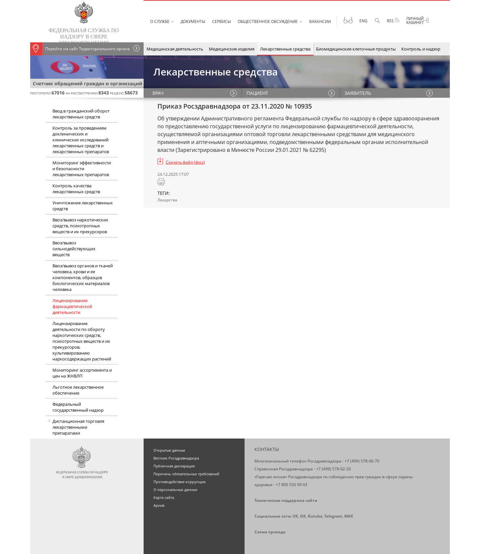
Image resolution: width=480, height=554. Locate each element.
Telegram (333, 516)
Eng (363, 21)
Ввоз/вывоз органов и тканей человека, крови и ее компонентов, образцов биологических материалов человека (82, 277)
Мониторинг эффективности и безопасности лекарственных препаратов (81, 168)
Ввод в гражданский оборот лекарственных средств (81, 114)
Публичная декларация (174, 465)
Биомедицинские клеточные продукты (356, 49)
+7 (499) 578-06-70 (362, 461)
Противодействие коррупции (179, 481)
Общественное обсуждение (268, 21)
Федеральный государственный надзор (78, 407)
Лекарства (167, 200)
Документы (193, 21)
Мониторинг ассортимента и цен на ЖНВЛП (82, 373)
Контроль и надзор (420, 49)
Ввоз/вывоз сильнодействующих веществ (73, 248)
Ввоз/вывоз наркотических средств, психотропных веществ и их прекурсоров (80, 226)
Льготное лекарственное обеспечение (78, 390)
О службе (160, 21)
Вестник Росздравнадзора (176, 458)
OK (303, 516)
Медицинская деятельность (175, 49)
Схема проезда (269, 532)
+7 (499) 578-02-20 (333, 469)
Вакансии (320, 21)
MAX (348, 516)
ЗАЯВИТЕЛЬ (358, 93)
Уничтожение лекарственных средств (82, 206)
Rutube (315, 516)
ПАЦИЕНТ (258, 93)
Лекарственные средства (285, 49)
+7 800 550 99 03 (291, 484)
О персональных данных (175, 489)
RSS (393, 21)
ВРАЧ (159, 93)
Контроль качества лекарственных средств (76, 189)
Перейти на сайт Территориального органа (80, 48)
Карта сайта (163, 497)
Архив (158, 505)
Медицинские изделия (231, 49)
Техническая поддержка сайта (285, 500)
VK (295, 516)
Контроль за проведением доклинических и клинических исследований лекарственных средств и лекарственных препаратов (80, 139)
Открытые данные (169, 450)
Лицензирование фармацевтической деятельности (72, 306)
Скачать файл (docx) (185, 162)
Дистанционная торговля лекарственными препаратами (75, 428)
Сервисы (221, 21)
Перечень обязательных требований (186, 473)
